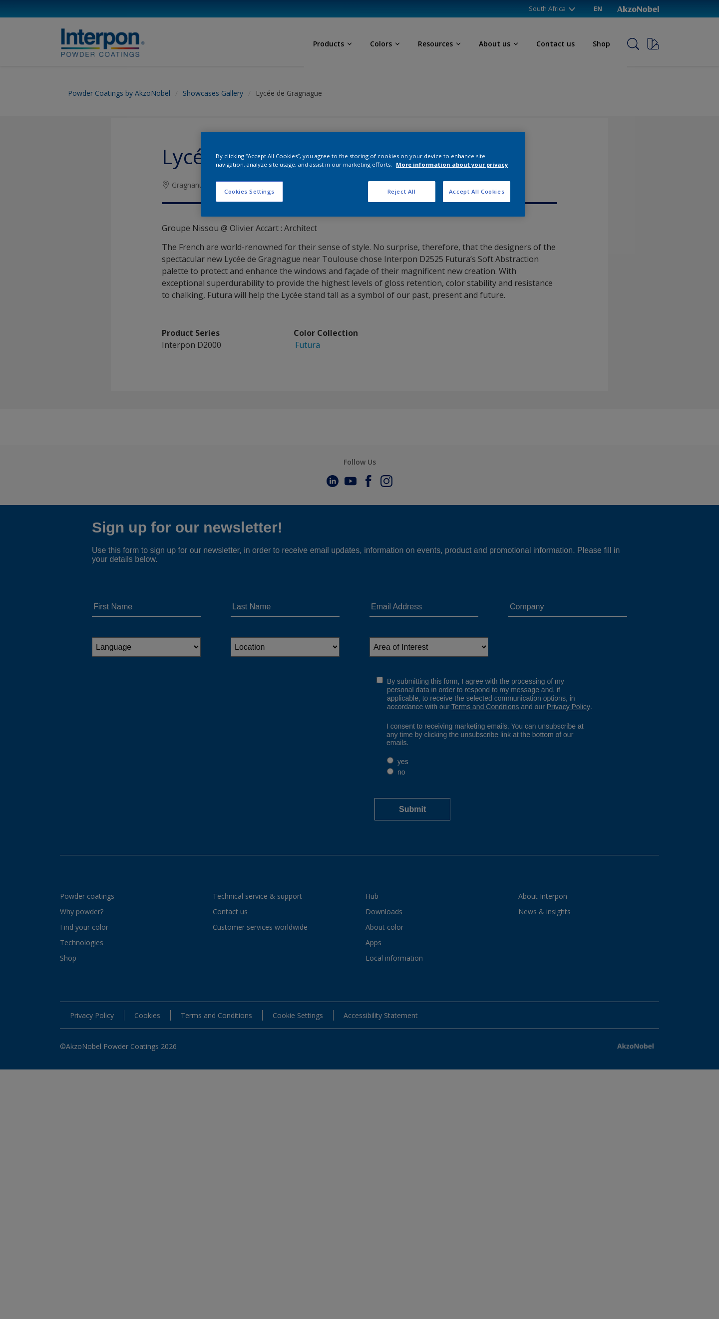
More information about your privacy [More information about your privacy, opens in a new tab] (452, 164)
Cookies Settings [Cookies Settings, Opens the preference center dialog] (249, 191)
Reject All (401, 191)
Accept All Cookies (476, 191)
